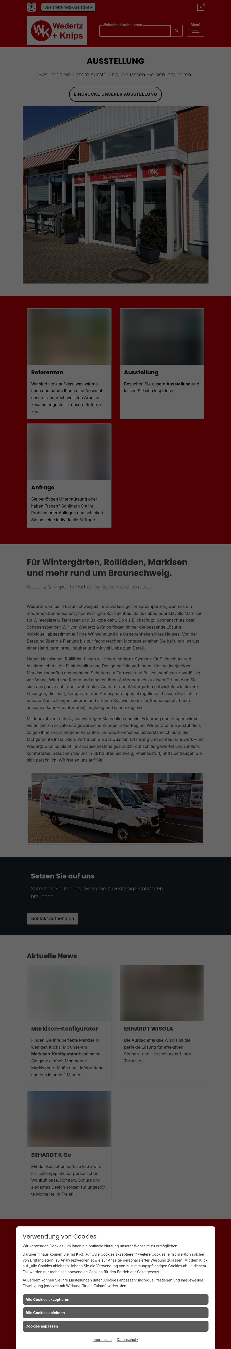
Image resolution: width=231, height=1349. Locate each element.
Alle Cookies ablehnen (45, 1312)
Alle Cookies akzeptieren (47, 1299)
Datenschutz (127, 1339)
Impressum (102, 1339)
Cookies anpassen (42, 1326)
